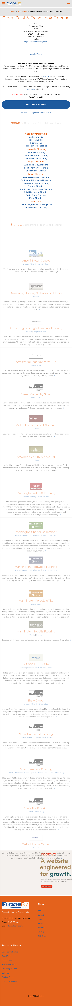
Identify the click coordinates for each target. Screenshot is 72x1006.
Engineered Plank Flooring (36, 183)
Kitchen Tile (36, 143)
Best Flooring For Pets (10, 952)
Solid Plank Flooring (36, 195)
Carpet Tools (6, 956)
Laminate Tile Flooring (36, 158)
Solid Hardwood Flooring (36, 192)
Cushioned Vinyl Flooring (36, 165)
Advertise (41, 928)
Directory (22, 12)
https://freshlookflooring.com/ (36, 42)
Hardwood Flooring (9, 964)
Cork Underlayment (9, 981)
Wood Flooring (36, 198)
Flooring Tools (7, 960)
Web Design (42, 936)
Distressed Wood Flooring (36, 177)
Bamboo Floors (7, 977)
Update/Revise (36, 54)
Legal (40, 919)
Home (12, 12)
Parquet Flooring (36, 186)
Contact (41, 915)
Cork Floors (6, 973)
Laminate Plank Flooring (36, 155)
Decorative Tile (36, 140)
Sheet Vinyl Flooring (36, 171)
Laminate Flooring (36, 152)
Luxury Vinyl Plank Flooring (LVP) (36, 205)
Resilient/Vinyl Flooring (36, 168)
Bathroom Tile (36, 137)
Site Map (41, 932)
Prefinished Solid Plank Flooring (36, 189)
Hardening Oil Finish (9, 969)
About (40, 911)
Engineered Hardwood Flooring (36, 180)
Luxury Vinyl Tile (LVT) (36, 207)
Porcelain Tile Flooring (36, 146)
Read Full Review (36, 104)
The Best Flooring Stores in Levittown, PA (36, 113)
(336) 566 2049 (13, 922)
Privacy (40, 923)
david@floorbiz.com (15, 926)
